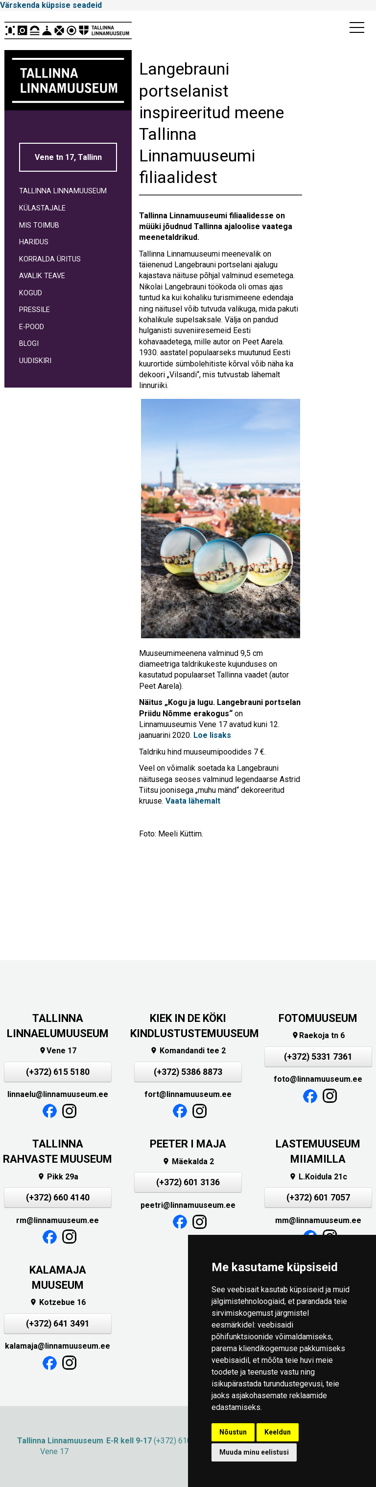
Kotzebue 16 (57, 1302)
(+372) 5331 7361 (318, 1057)
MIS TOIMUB (39, 225)
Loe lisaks (212, 735)
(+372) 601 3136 (188, 1182)
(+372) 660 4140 (58, 1197)
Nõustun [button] (233, 1432)
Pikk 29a (57, 1176)
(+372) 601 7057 (318, 1197)
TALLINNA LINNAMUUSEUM (63, 191)
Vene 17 (57, 1050)
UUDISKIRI (35, 361)
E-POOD (31, 327)
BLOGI (29, 343)
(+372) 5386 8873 (188, 1072)
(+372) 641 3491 (58, 1324)
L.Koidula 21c (318, 1176)
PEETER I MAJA (188, 1144)
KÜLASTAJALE (42, 208)
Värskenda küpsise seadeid (51, 5)
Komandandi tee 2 (188, 1050)
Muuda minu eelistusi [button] (254, 1452)
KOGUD (30, 293)
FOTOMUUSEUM (318, 1018)
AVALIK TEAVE (42, 276)
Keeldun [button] (277, 1432)
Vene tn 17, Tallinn (68, 157)
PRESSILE (34, 310)
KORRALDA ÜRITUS (50, 259)
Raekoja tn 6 (318, 1035)
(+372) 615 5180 (58, 1072)
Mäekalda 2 (188, 1161)
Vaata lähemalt (192, 801)
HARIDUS (33, 242)
